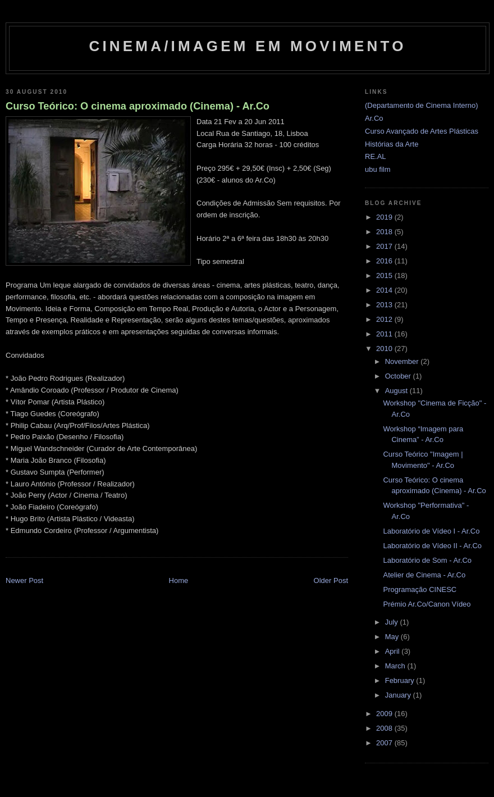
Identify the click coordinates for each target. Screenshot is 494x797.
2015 (385, 275)
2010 (385, 348)
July (392, 622)
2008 (385, 728)
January (399, 695)
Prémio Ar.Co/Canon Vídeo (426, 604)
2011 (385, 334)
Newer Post (24, 580)
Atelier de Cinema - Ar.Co (424, 575)
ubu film (378, 169)
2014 (385, 290)
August (397, 390)
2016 (385, 261)
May (393, 636)
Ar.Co (374, 118)
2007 (385, 743)
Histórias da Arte (391, 144)
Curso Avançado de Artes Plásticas (421, 131)
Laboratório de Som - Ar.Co (427, 560)
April (393, 651)
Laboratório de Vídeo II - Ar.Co (432, 545)
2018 (385, 231)
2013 (385, 304)
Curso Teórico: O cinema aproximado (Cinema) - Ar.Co (137, 106)
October (399, 376)
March (396, 666)
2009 (385, 713)
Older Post (331, 580)
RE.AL (375, 156)
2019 (385, 217)
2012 (385, 319)
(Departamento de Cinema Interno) (421, 105)
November (403, 361)
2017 (385, 246)
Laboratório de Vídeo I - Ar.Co (431, 531)
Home (179, 580)
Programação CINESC (419, 589)
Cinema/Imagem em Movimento (247, 46)
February (401, 680)
